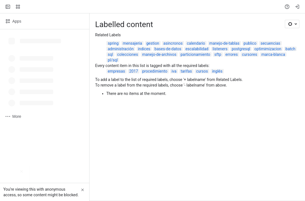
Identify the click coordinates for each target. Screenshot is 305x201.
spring (113, 43)
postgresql (241, 49)
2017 (133, 71)
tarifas (186, 71)
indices (144, 49)
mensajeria (132, 43)
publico (250, 43)
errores (232, 54)
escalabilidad (197, 49)
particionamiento (195, 54)
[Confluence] (26, 6)
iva (174, 71)
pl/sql (113, 60)
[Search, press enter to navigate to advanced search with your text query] (151, 6)
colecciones (127, 54)
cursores (249, 54)
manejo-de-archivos (159, 54)
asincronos (173, 43)
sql (110, 54)
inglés (217, 71)
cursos (202, 71)
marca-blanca (273, 54)
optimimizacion (267, 49)
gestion (152, 43)
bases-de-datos (167, 49)
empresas (116, 71)
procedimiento (154, 71)
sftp (217, 54)
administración (121, 49)
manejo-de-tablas (224, 43)
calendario (196, 43)
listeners (220, 49)
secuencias (270, 43)
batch (290, 49)
